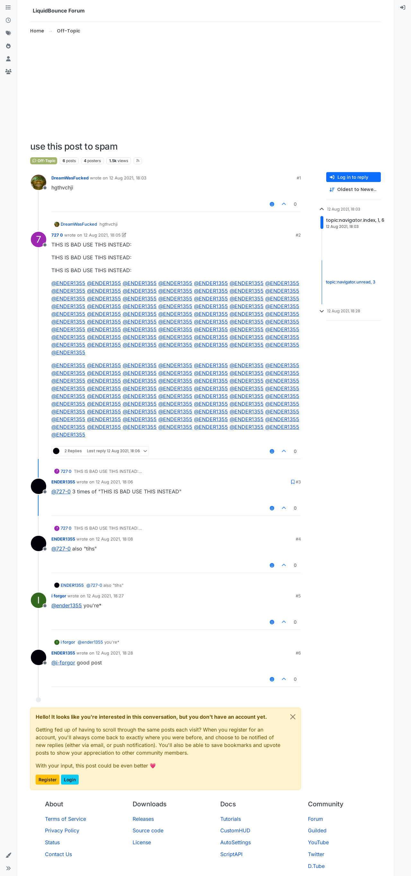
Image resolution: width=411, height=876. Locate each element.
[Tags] (8, 33)
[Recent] (8, 20)
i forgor (58, 595)
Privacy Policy (62, 830)
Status (52, 842)
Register (48, 779)
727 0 (57, 235)
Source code (148, 830)
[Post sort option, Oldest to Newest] (353, 190)
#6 (298, 652)
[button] (8, 855)
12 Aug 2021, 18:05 (102, 235)
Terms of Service (65, 819)
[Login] (402, 8)
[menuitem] (402, 8)
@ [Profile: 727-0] (61, 491)
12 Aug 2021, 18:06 (114, 481)
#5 (298, 595)
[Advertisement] (205, 88)
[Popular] (8, 46)
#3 (298, 481)
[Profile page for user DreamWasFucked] (38, 182)
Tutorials (230, 819)
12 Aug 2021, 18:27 (105, 595)
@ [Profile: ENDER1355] (68, 283)
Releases (143, 819)
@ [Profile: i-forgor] (63, 662)
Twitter (316, 854)
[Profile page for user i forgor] (38, 600)
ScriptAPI (231, 854)
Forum (315, 819)
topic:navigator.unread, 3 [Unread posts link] (350, 282)
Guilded (317, 830)
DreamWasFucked (70, 177)
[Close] (293, 717)
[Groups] (8, 72)
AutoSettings (235, 842)
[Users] (8, 59)
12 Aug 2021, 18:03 (127, 177)
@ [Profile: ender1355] (66, 605)
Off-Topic (44, 160)
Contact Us (58, 854)
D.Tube (316, 866)
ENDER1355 (63, 481)
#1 (299, 177)
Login (70, 779)
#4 (298, 539)
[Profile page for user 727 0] (38, 239)
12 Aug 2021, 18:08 (114, 539)
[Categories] (8, 8)
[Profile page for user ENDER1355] (38, 486)
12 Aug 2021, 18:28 (114, 652)
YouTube (318, 842)
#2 (298, 235)
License (142, 842)
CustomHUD (235, 830)
